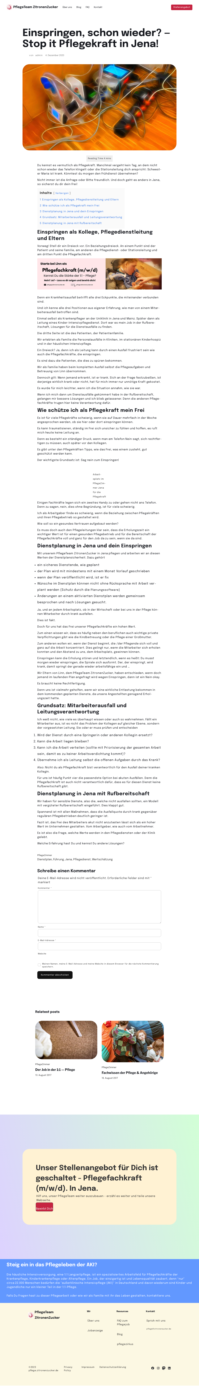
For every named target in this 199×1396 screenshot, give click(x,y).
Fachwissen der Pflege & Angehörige (131, 1073)
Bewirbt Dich (44, 1219)
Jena (68, 859)
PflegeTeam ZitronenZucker (36, 7)
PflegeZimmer (44, 855)
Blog (120, 1345)
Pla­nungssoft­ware (106, 589)
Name (41, 927)
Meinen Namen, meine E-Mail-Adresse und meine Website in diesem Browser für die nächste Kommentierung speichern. (100, 965)
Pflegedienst (82, 859)
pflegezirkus (125, 1354)
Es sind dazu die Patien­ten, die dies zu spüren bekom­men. (79, 360)
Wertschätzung (102, 859)
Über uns (93, 1331)
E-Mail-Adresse (47, 940)
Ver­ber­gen (62, 193)
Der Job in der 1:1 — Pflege (56, 1070)
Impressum (88, 1377)
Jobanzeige (95, 1341)
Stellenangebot (181, 7)
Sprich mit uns (156, 1331)
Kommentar (45, 888)
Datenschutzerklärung (113, 1377)
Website (42, 954)
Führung (58, 859)
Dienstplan (44, 859)
